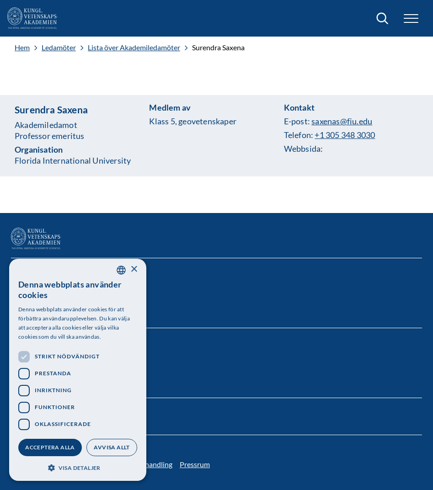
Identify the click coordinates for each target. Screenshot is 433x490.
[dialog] (77, 370)
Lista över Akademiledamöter (134, 47)
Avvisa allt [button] (111, 447)
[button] (411, 18)
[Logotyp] (32, 18)
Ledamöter (59, 47)
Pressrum (195, 464)
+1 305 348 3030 (345, 135)
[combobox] (121, 270)
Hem (22, 47)
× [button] (133, 269)
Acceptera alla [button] (50, 447)
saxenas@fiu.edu (341, 121)
